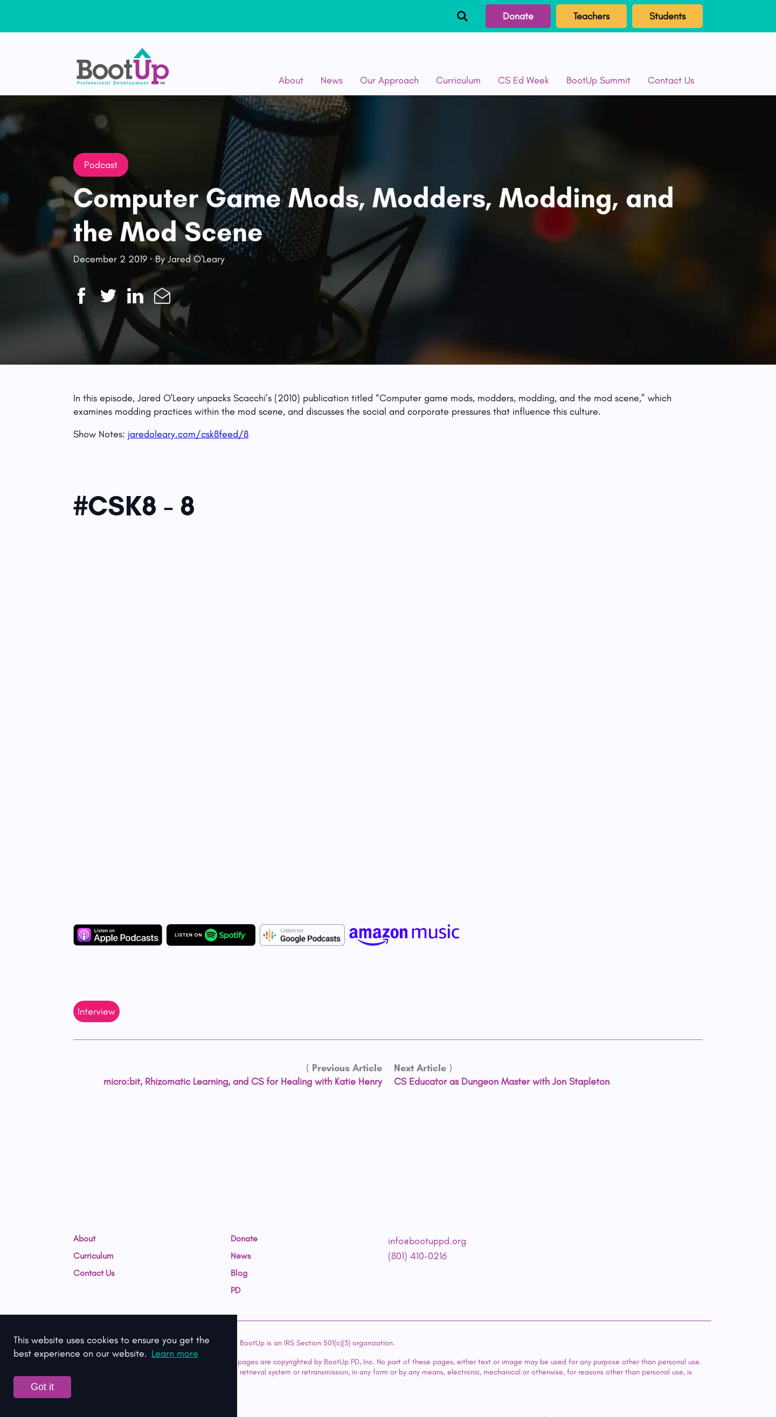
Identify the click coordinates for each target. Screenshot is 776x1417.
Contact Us (671, 80)
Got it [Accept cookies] (42, 1386)
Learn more (174, 1353)
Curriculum (458, 80)
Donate (518, 16)
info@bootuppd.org (427, 1241)
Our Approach (389, 80)
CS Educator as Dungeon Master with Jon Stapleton (501, 1081)
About (291, 80)
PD (235, 1290)
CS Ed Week (523, 80)
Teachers (591, 16)
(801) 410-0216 (417, 1256)
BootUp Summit (598, 80)
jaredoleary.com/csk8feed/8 (188, 434)
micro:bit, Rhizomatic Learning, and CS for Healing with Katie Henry (242, 1081)
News (332, 80)
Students (667, 16)
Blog (239, 1273)
